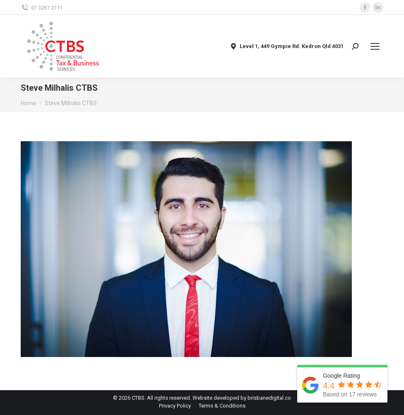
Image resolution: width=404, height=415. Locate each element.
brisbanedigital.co (269, 398)
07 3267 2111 (42, 8)
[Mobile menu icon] (375, 46)
